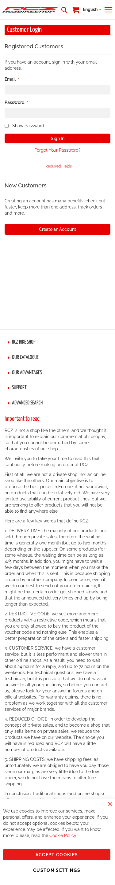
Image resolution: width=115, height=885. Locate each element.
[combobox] (64, 10)
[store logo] (30, 10)
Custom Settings (56, 870)
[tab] (57, 342)
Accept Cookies (57, 854)
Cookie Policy (62, 835)
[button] (92, 9)
